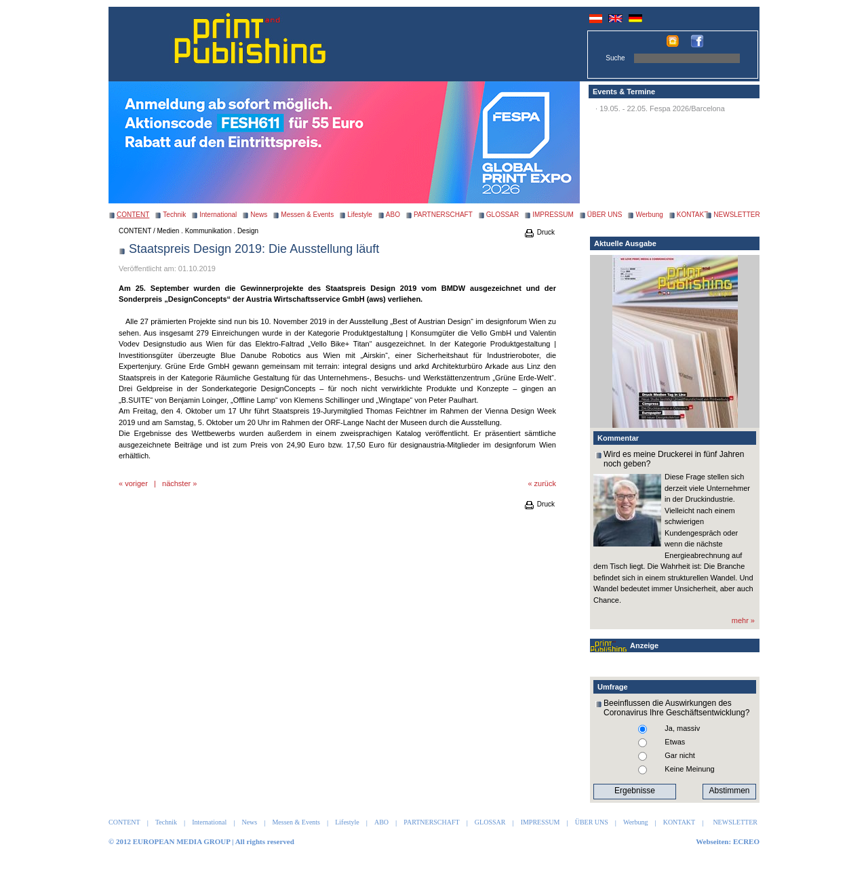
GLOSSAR (502, 214)
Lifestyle (359, 214)
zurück (545, 483)
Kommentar (618, 438)
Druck (539, 232)
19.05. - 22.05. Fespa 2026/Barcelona (662, 108)
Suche (615, 58)
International (218, 214)
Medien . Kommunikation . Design (208, 231)
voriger (136, 483)
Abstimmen (729, 790)
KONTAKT (692, 214)
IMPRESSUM (553, 214)
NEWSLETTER (736, 214)
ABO (393, 214)
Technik (174, 214)
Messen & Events (307, 214)
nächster (176, 483)
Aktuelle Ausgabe (625, 243)
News (258, 214)
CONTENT (135, 231)
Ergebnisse (634, 790)
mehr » (743, 620)
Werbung (649, 214)
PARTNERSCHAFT (443, 214)
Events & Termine (624, 91)
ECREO (746, 841)
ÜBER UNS (605, 214)
